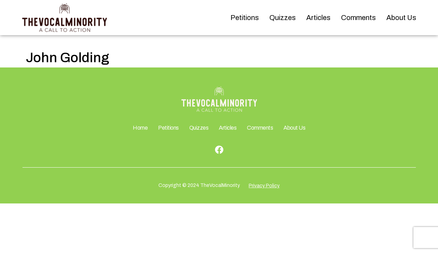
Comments (358, 17)
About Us (401, 17)
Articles (318, 17)
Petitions (244, 17)
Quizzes (282, 17)
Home (140, 128)
